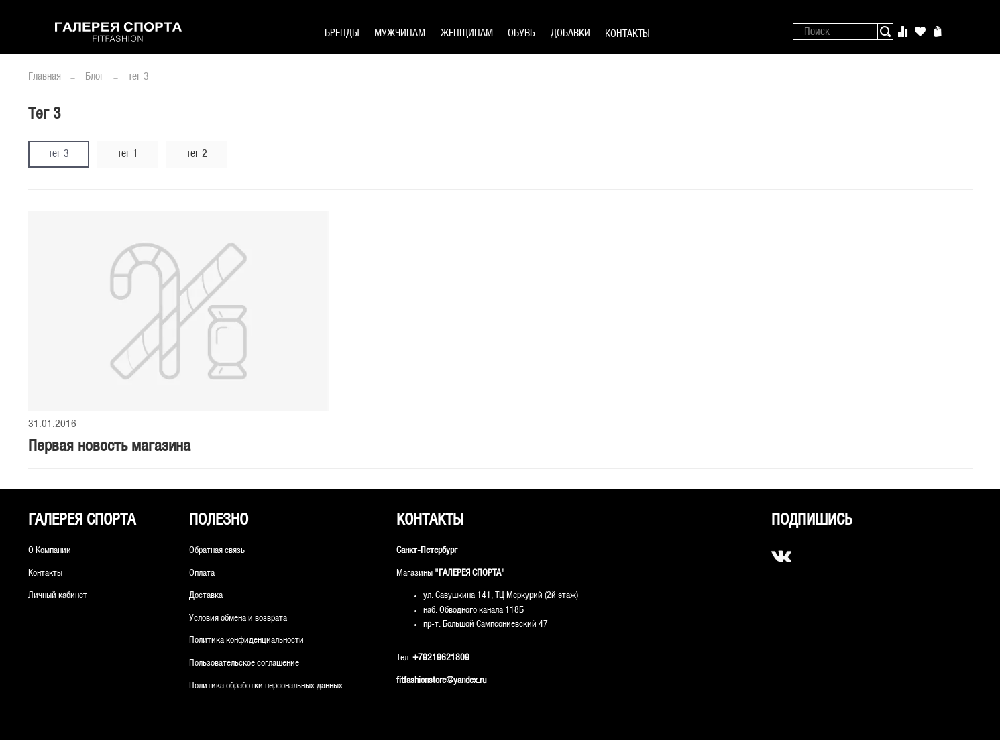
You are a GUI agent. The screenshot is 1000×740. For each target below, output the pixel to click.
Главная (44, 77)
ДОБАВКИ (570, 33)
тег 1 (127, 154)
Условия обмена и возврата (238, 618)
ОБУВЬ (521, 33)
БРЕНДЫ (342, 33)
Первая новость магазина (109, 447)
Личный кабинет (57, 595)
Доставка (206, 595)
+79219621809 (440, 658)
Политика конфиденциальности (246, 640)
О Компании (49, 550)
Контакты (45, 573)
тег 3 (58, 154)
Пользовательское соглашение (244, 663)
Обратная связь (217, 550)
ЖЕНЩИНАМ (467, 33)
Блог (94, 77)
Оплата (202, 573)
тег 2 (196, 154)
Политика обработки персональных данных (266, 686)
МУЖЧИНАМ (399, 33)
